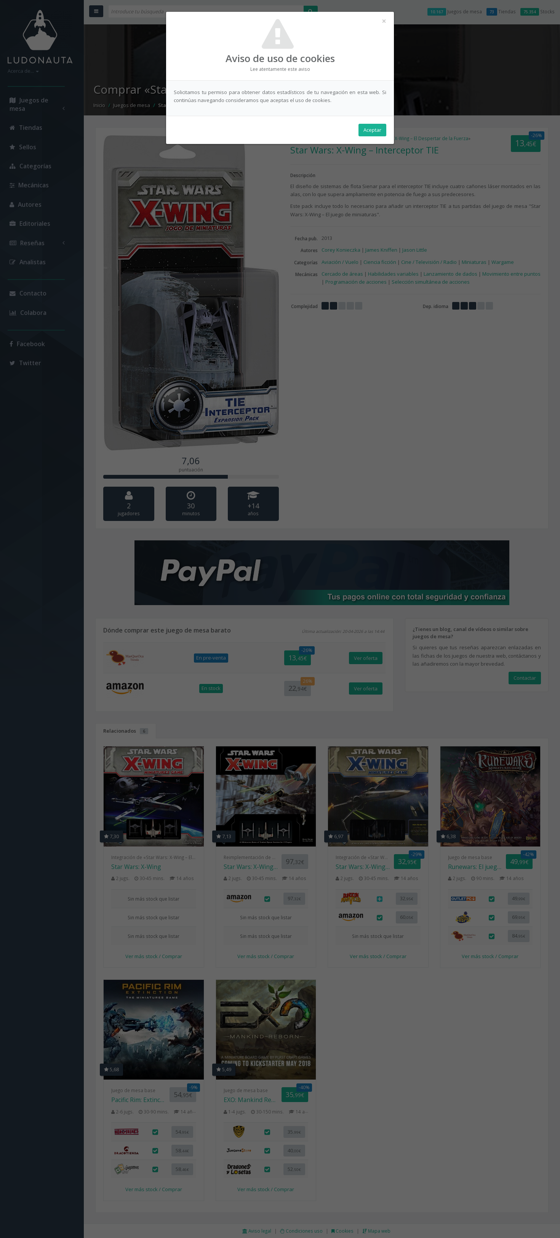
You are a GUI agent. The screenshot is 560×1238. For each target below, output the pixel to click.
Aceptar (372, 129)
